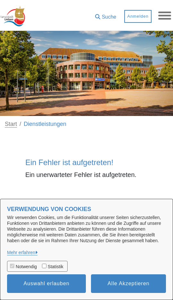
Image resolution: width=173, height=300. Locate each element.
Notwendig (26, 266)
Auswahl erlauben (47, 283)
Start (11, 124)
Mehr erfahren (21, 252)
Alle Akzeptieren (129, 283)
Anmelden (138, 16)
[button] (105, 14)
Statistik (55, 266)
